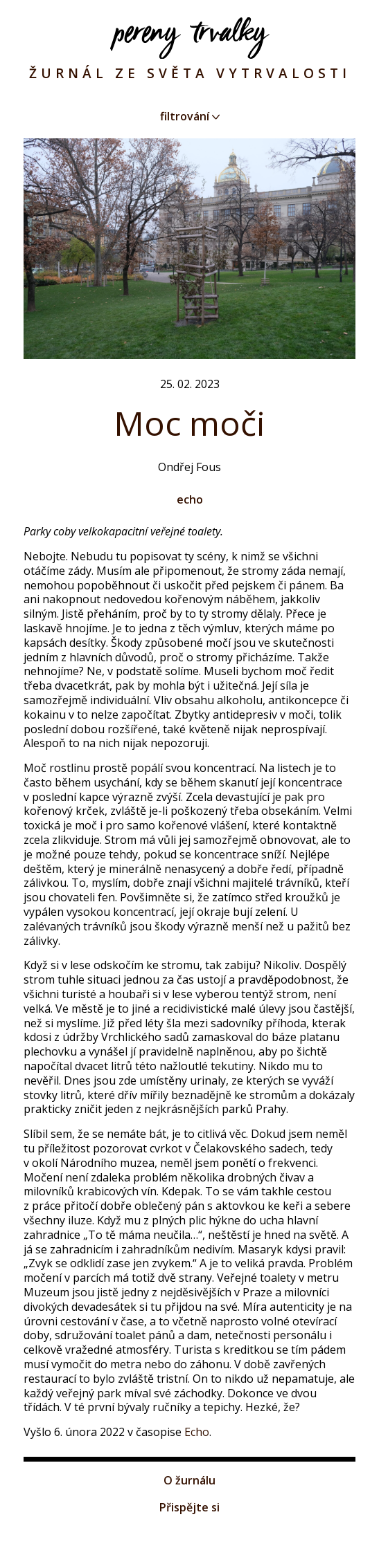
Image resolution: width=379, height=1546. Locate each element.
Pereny (190, 38)
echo (190, 499)
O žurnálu (189, 1480)
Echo (196, 1431)
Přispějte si (189, 1507)
